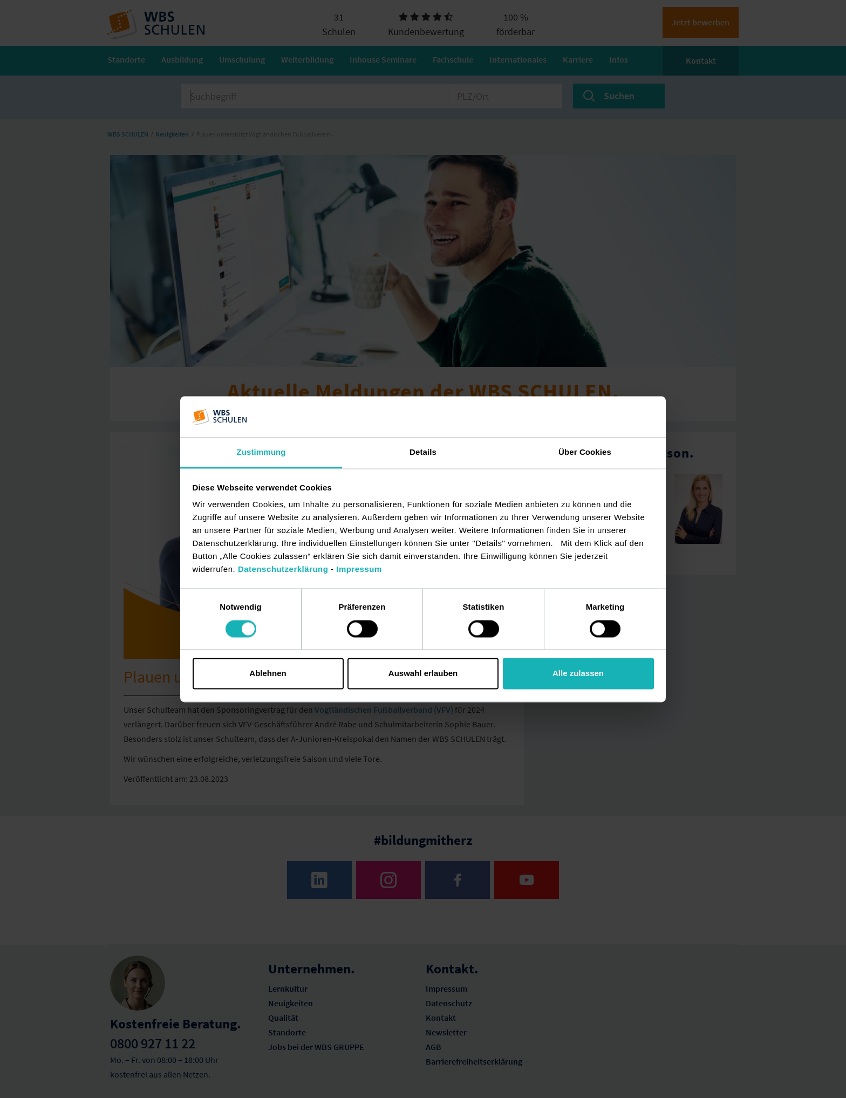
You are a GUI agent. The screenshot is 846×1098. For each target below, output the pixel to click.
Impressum (359, 569)
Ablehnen (267, 673)
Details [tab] (423, 452)
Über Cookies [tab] (584, 452)
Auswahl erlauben (423, 673)
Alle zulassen (578, 673)
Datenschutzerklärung (283, 569)
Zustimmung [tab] (261, 452)
